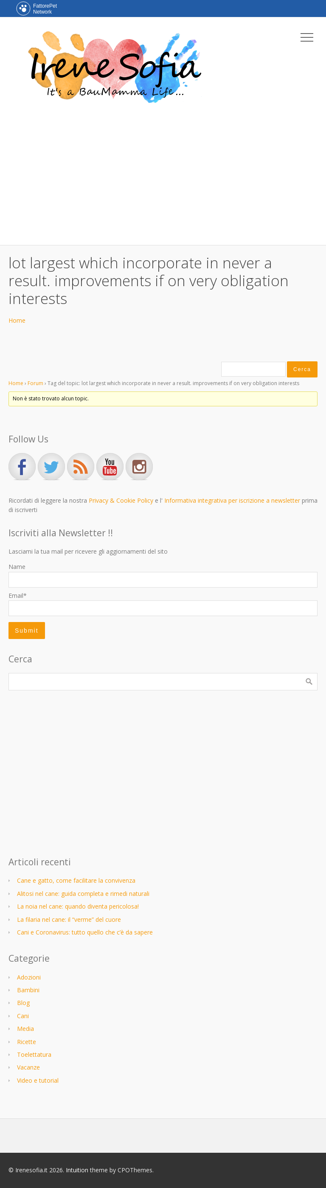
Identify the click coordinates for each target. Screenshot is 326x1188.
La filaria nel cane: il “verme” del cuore (69, 919)
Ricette (26, 1042)
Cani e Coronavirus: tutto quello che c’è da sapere (85, 932)
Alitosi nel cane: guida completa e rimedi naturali (83, 894)
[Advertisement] (163, 172)
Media (25, 1029)
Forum (35, 383)
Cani (23, 1016)
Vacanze (28, 1067)
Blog (23, 1003)
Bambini (28, 990)
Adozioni (29, 977)
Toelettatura (34, 1054)
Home (16, 320)
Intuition (77, 1170)
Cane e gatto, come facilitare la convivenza (76, 880)
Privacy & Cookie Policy (121, 500)
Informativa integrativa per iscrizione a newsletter (232, 500)
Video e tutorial (38, 1080)
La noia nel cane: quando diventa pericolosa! (78, 906)
